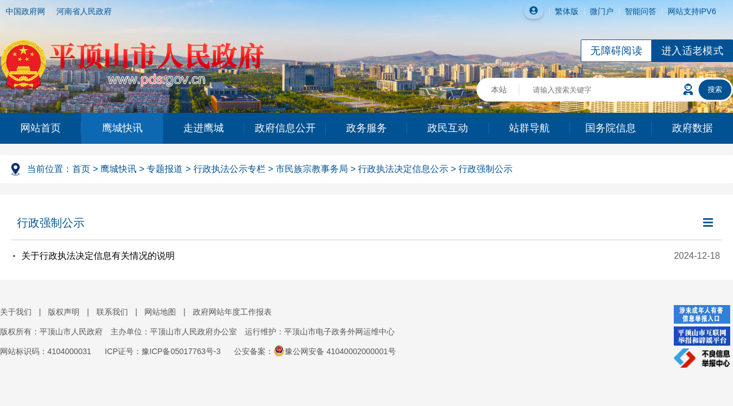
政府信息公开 (285, 128)
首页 (81, 169)
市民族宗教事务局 (312, 169)
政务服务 (366, 128)
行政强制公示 (485, 169)
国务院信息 (610, 128)
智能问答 (640, 11)
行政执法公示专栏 (229, 169)
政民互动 (447, 128)
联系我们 (112, 311)
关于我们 (16, 311)
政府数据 (692, 128)
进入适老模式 (692, 50)
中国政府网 (25, 11)
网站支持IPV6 (692, 11)
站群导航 (529, 128)
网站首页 (40, 128)
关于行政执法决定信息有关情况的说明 (98, 256)
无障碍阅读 (616, 50)
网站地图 (160, 311)
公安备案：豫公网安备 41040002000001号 (315, 351)
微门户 (601, 11)
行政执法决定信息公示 (403, 169)
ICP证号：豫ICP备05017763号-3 (162, 351)
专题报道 (165, 169)
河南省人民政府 (84, 11)
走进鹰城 (203, 128)
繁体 (563, 11)
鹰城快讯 (122, 128)
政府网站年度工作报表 (232, 311)
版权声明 (64, 311)
